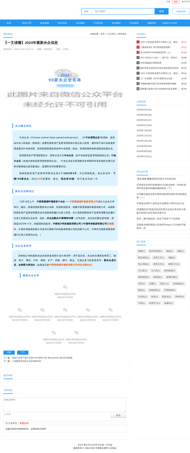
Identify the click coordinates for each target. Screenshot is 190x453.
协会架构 (44, 23)
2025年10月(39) (144, 141)
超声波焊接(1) (155, 251)
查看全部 (24, 423)
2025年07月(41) (144, 156)
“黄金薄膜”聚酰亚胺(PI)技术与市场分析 (156, 178)
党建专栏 (151, 23)
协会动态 (62, 23)
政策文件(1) (158, 264)
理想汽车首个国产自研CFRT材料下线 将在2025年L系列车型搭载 (42, 358)
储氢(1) (180, 251)
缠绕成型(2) (143, 277)
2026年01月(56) (144, 125)
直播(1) (152, 283)
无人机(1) (155, 270)
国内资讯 (122, 34)
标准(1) (154, 296)
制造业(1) (166, 296)
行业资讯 (134, 23)
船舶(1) (141, 251)
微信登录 (186, 1)
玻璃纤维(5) (171, 277)
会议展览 (116, 23)
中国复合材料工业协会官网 (29, 9)
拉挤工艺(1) (158, 257)
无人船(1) (142, 270)
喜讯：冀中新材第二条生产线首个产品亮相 (158, 218)
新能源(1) (157, 277)
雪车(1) (141, 283)
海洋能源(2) (169, 270)
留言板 (101, 445)
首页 (9, 23)
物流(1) (169, 251)
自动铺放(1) (178, 283)
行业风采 (98, 23)
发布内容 (181, 11)
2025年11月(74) (144, 135)
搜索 (161, 11)
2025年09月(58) (144, 146)
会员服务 (80, 23)
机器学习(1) (154, 303)
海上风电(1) (143, 264)
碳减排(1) (168, 303)
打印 (23, 352)
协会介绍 (26, 23)
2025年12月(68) (144, 130)
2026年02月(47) (144, 120)
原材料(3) (179, 296)
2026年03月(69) (144, 115)
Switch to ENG (169, 23)
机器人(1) (164, 283)
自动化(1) (142, 296)
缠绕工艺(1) (173, 264)
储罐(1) (171, 257)
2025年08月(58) (144, 151)
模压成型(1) (143, 257)
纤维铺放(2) (169, 290)
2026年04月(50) (144, 109)
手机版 (109, 445)
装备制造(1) (154, 290)
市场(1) (141, 303)
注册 (168, 1)
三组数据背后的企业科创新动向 (26, 361)
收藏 (9, 352)
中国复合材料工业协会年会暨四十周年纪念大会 (160, 203)
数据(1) (141, 290)
